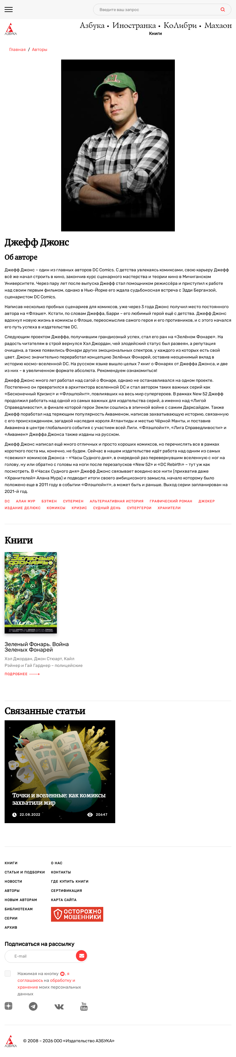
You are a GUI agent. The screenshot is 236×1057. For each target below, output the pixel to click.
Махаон (217, 26)
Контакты (61, 872)
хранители (169, 508)
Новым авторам (21, 900)
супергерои (139, 508)
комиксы (56, 508)
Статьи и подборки (25, 872)
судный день (107, 508)
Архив (11, 928)
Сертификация (66, 891)
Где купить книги (69, 882)
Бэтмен (49, 501)
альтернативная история (117, 501)
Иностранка (130, 26)
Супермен (73, 501)
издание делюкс (23, 508)
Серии (11, 918)
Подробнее (22, 674)
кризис (79, 508)
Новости (13, 882)
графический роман (171, 501)
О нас (56, 863)
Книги (152, 34)
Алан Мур (25, 501)
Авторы (12, 891)
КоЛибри (177, 26)
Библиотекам (19, 909)
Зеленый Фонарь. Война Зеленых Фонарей (37, 646)
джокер (207, 501)
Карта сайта (64, 900)
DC (7, 501)
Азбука (86, 26)
